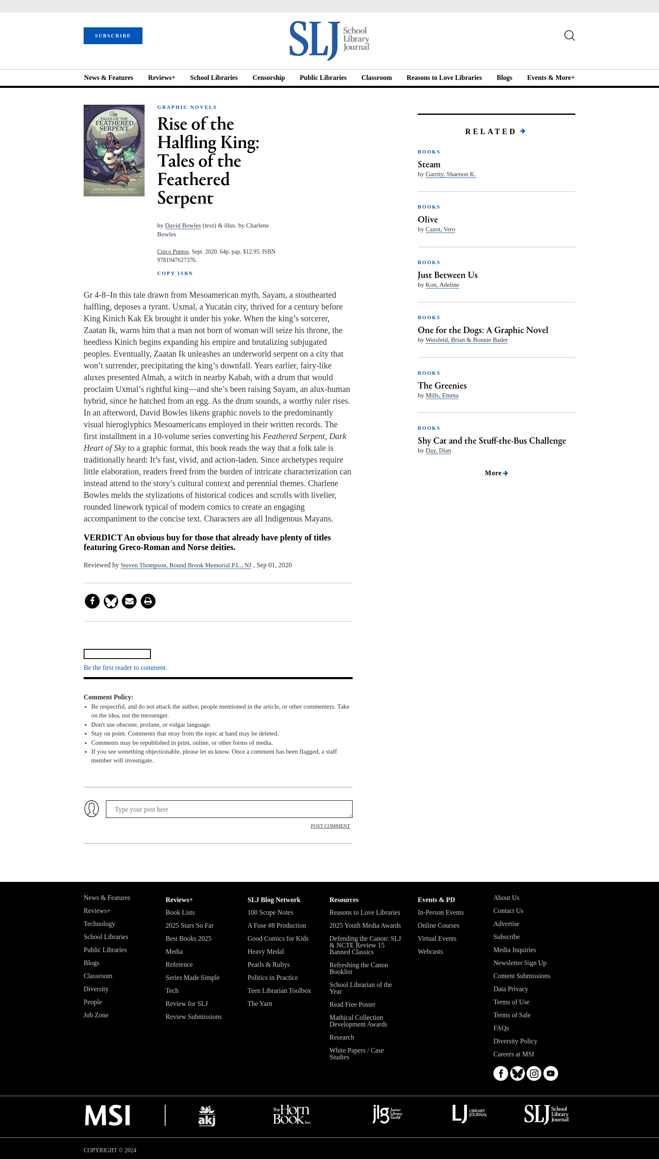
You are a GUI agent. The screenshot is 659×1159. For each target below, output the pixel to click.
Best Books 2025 (188, 938)
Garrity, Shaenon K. (451, 174)
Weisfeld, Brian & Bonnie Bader (466, 339)
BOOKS (429, 152)
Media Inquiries (514, 949)
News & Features (108, 77)
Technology (99, 923)
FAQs (501, 1028)
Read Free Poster (352, 1004)
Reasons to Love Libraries (444, 77)
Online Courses (438, 925)
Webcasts (430, 951)
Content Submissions (522, 975)
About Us (506, 897)
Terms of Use (511, 1002)
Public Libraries (323, 77)
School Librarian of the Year (361, 988)
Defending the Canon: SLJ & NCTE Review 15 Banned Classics (365, 945)
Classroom (376, 77)
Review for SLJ (187, 1003)
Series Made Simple (193, 977)
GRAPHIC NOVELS (187, 107)
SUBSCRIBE (113, 36)
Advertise (506, 923)
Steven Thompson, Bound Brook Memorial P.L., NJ (186, 565)
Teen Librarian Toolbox (279, 990)
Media (174, 951)
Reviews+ (161, 77)
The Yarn (260, 1003)
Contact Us (508, 910)
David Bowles (183, 225)
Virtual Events (437, 938)
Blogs (504, 77)
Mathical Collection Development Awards (358, 1021)
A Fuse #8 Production (277, 925)
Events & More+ (551, 77)
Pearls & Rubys (269, 964)
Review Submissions (194, 1016)
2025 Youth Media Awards (365, 925)
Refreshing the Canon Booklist (359, 968)
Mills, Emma (442, 395)
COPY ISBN (175, 273)
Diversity (96, 988)
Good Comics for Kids (278, 938)
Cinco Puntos (173, 252)
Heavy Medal (266, 951)
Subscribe (506, 936)
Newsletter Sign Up (519, 962)
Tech (172, 990)
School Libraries (213, 77)
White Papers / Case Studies (357, 1054)
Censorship (269, 77)
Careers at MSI (513, 1054)
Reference (179, 964)
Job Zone (96, 1015)
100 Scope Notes (270, 912)
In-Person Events (441, 912)
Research (342, 1037)
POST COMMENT (330, 826)
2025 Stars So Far (190, 925)
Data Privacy (510, 988)
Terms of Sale (512, 1015)
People (93, 1002)
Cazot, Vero (441, 229)
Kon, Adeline (442, 284)
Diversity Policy (515, 1041)
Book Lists (180, 912)
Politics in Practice (273, 977)
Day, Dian (438, 450)
